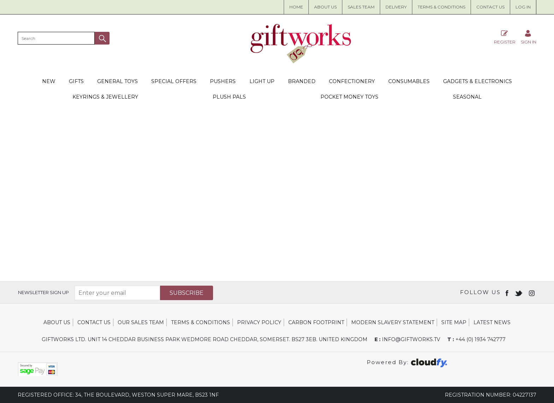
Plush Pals (229, 97)
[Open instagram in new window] (532, 293)
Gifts (76, 81)
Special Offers (173, 81)
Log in (523, 7)
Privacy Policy (259, 322)
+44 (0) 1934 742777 (476, 339)
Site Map (453, 322)
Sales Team (361, 7)
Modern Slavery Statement (392, 322)
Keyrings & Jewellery (105, 97)
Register (504, 37)
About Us (56, 322)
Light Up (262, 81)
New (48, 81)
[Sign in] (528, 37)
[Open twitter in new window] (519, 293)
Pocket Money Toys (349, 97)
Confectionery (352, 81)
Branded (302, 81)
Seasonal (467, 97)
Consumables (409, 81)
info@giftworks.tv (407, 339)
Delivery (396, 7)
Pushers (223, 81)
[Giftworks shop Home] (301, 61)
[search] (56, 38)
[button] (102, 38)
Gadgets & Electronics (477, 81)
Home (296, 7)
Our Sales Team (141, 322)
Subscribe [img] (187, 293)
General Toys (117, 81)
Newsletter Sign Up (43, 292)
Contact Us (490, 7)
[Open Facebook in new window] (507, 293)
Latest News (492, 322)
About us (325, 7)
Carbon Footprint (316, 322)
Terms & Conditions (441, 7)
